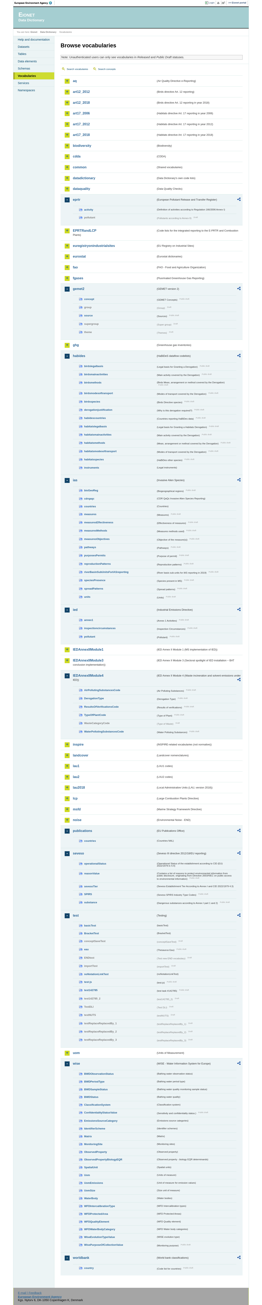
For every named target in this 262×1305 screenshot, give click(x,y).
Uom (87, 1175)
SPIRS (88, 894)
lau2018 (79, 787)
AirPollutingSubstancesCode (102, 690)
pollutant (89, 636)
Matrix (88, 1136)
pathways (90, 547)
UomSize (89, 1190)
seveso (78, 853)
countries (90, 506)
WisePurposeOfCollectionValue (103, 1244)
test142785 (90, 990)
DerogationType (94, 698)
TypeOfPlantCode (95, 714)
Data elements (27, 61)
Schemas (24, 68)
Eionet (33, 32)
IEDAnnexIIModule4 (88, 675)
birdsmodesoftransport (98, 393)
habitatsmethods (94, 442)
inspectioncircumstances (100, 628)
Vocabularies (27, 76)
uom (76, 1053)
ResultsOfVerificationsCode (101, 706)
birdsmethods (93, 382)
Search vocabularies (77, 69)
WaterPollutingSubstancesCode (104, 731)
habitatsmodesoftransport (100, 451)
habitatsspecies (94, 459)
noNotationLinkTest (96, 974)
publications (82, 831)
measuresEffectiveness (98, 522)
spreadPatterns (93, 588)
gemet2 (78, 289)
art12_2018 (81, 102)
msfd (77, 809)
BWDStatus (91, 1097)
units (87, 596)
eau (86, 949)
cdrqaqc (89, 498)
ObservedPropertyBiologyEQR (103, 1159)
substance (90, 902)
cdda (76, 156)
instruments (91, 467)
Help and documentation (34, 39)
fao (75, 267)
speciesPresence (94, 580)
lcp (75, 798)
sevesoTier (91, 886)
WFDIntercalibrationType (99, 1206)
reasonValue (91, 873)
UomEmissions (93, 1182)
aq (75, 81)
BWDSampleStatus (96, 1089)
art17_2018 (81, 135)
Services (23, 83)
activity (88, 209)
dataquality (81, 189)
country (89, 1268)
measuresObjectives (97, 539)
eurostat (79, 256)
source (88, 315)
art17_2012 (81, 124)
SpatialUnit (91, 1167)
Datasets (23, 46)
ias (75, 480)
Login (212, 2)
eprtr (76, 199)
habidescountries (95, 418)
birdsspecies (92, 401)
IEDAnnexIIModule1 (88, 649)
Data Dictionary (48, 32)
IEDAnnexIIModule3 (88, 660)
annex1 (88, 620)
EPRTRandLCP (84, 230)
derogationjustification (98, 409)
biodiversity (82, 145)
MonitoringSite (93, 1144)
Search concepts (107, 69)
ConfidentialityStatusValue (100, 1112)
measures (90, 514)
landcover (80, 755)
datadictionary (84, 178)
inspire (78, 744)
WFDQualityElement (96, 1221)
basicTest (90, 925)
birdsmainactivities (96, 374)
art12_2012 (81, 92)
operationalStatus (95, 863)
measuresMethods (95, 530)
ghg (76, 345)
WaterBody (91, 1198)
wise (76, 1063)
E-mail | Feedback (30, 1293)
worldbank (81, 1257)
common (80, 167)
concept (89, 299)
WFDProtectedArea (96, 1213)
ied (75, 609)
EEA (35, 3)
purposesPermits (95, 555)
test (76, 915)
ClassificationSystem (97, 1104)
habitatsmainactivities (98, 434)
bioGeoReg (91, 490)
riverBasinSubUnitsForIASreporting (106, 572)
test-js (88, 981)
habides (79, 356)
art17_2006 (81, 113)
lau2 (76, 777)
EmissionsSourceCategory (100, 1120)
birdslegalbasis (93, 366)
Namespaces (26, 90)
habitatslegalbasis (95, 426)
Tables (22, 54)
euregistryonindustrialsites (94, 246)
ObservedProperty (95, 1151)
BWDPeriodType (94, 1081)
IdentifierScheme (94, 1128)
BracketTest (91, 933)
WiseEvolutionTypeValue (99, 1237)
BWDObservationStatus (99, 1073)
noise (77, 820)
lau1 (76, 766)
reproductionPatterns (97, 563)
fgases (78, 278)
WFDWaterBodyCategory (99, 1229)
